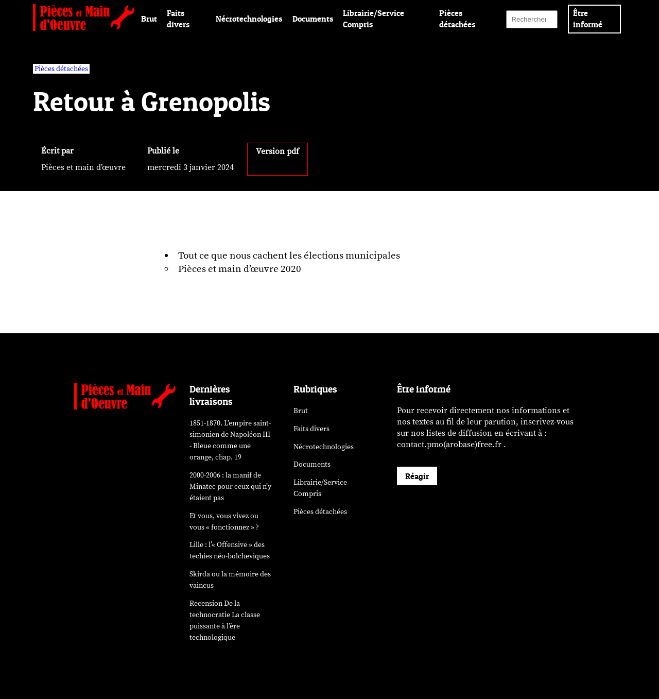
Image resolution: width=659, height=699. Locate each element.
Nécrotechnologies (249, 18)
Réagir (417, 476)
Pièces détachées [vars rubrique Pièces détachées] (61, 69)
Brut (149, 18)
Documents (312, 18)
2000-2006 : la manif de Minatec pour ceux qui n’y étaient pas (230, 486)
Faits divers (311, 429)
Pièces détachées (320, 512)
